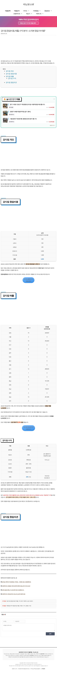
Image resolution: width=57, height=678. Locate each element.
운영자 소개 (14, 668)
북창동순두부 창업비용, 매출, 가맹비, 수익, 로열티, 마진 (19, 605)
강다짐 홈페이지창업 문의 (28, 280)
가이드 (27, 11)
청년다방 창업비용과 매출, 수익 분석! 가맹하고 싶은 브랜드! (20, 601)
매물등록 (7, 11)
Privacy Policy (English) (35, 668)
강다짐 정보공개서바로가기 (28, 428)
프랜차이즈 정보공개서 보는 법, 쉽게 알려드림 (13, 594)
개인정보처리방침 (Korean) (23, 668)
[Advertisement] (28, 48)
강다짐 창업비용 (11, 74)
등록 (50, 633)
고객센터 (43, 668)
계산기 (30, 14)
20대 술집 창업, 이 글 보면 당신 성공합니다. (13, 590)
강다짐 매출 (10, 76)
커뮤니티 (40, 14)
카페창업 (38, 11)
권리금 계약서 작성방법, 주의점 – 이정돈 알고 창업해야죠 (16, 582)
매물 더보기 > (52, 125)
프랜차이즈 (18, 14)
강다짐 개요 (10, 71)
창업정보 (49, 11)
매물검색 (16, 11)
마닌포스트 (28, 4)
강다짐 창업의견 (11, 82)
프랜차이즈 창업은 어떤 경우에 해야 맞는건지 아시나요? (16, 586)
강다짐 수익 (12, 78)
